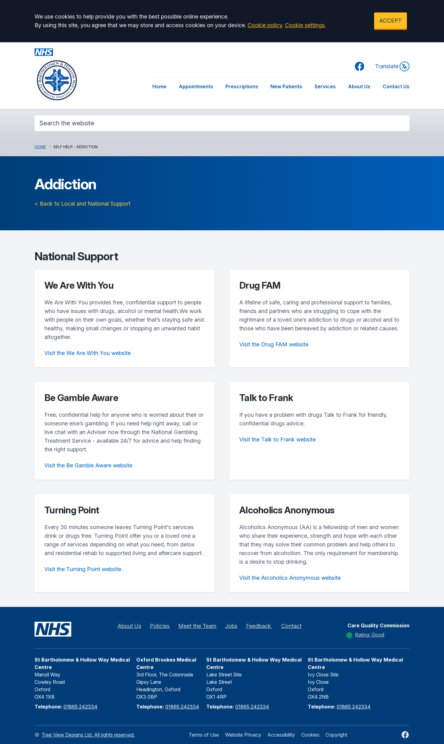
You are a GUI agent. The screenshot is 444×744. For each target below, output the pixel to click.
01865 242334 (80, 707)
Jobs (231, 626)
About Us (359, 86)
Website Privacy (243, 735)
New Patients (286, 86)
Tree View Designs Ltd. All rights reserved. (88, 735)
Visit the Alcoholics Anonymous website (290, 578)
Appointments (196, 86)
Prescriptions (241, 86)
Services (325, 86)
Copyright (336, 735)
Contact (291, 626)
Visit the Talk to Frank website (277, 439)
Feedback (259, 626)
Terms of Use (204, 735)
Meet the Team (197, 626)
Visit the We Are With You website (87, 353)
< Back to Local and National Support (82, 203)
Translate (392, 66)
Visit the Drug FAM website (273, 344)
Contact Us (396, 86)
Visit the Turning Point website (82, 569)
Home (159, 86)
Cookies (310, 735)
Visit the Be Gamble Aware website (88, 465)
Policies (160, 626)
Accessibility (281, 735)
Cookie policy (265, 25)
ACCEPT (390, 20)
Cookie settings (305, 25)
